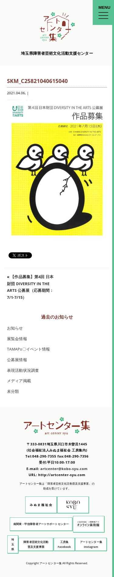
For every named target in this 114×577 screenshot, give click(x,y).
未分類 (13, 391)
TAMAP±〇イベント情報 (28, 349)
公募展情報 (17, 359)
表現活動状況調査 (23, 370)
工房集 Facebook (64, 544)
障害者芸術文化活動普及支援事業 (35, 544)
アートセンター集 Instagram (91, 544)
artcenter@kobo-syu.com (64, 468)
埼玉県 (12, 544)
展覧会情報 (17, 338)
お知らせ (15, 328)
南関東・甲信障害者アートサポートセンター (41, 524)
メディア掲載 (19, 380)
